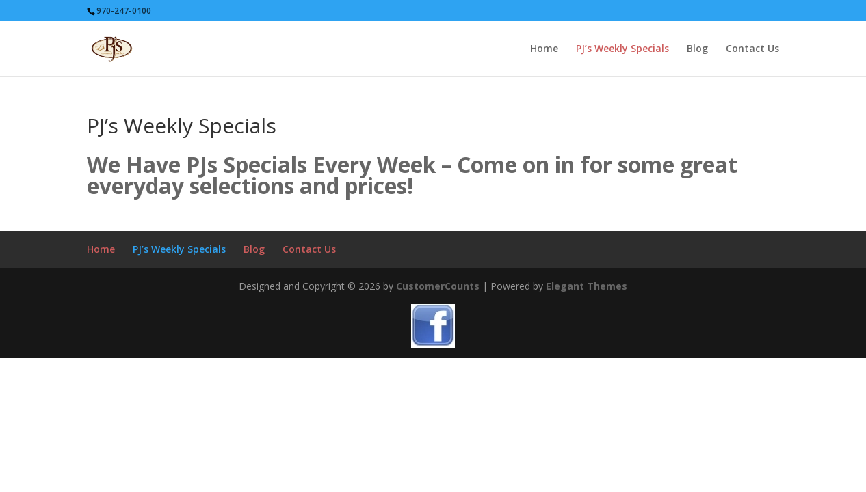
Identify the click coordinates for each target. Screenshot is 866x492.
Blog (697, 49)
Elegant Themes (586, 285)
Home (544, 49)
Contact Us (752, 49)
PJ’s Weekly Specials (622, 49)
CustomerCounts (438, 285)
